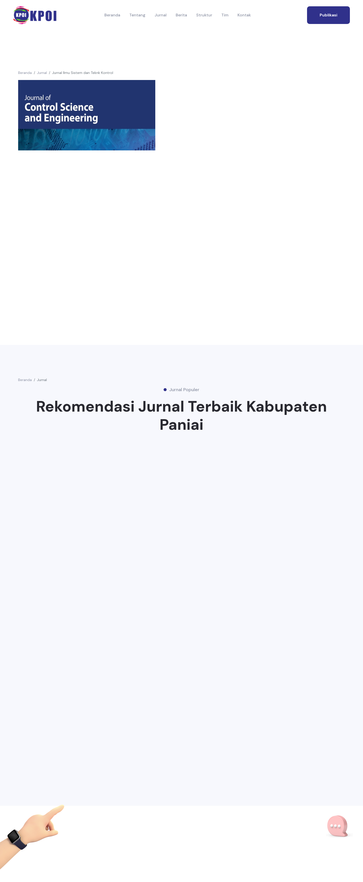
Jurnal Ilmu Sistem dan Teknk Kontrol (82, 72)
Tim (224, 15)
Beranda (112, 15)
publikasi (328, 15)
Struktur (204, 15)
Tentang (137, 15)
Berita (181, 15)
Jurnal (161, 15)
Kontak (244, 15)
